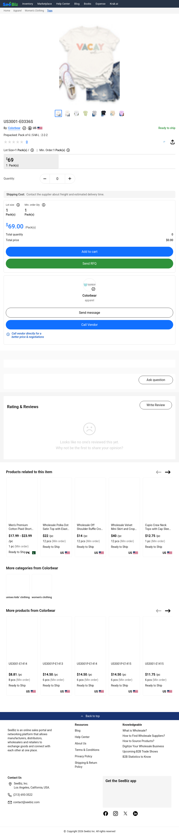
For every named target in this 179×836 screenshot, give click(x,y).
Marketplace (44, 3)
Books (87, 3)
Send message (89, 313)
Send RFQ (90, 263)
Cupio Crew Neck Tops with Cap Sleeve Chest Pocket (158, 528)
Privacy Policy (83, 756)
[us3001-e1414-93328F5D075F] (22, 638)
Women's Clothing (34, 10)
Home (7, 10)
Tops (49, 10)
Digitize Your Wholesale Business (143, 746)
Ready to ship (167, 128)
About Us (80, 743)
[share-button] (172, 142)
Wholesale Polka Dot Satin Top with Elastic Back (56, 528)
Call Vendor (89, 325)
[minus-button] (45, 178)
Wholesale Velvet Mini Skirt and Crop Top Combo (123, 528)
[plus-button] (70, 178)
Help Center (63, 3)
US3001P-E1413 (53, 663)
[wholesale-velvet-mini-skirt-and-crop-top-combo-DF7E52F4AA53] (124, 500)
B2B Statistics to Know (137, 756)
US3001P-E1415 (121, 663)
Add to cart (89, 252)
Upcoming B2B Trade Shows (140, 751)
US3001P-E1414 (87, 663)
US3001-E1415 (154, 663)
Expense (100, 3)
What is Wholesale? (135, 730)
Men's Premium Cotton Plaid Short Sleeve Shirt (20, 528)
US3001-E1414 (18, 663)
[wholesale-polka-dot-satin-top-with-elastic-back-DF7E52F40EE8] (56, 500)
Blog (77, 3)
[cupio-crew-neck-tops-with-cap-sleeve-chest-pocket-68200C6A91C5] (158, 500)
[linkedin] (135, 813)
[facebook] (106, 813)
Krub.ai (114, 3)
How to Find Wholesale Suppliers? (144, 735)
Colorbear (14, 128)
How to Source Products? (138, 741)
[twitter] (126, 813)
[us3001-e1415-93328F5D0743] (158, 638)
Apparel (17, 10)
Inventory (27, 3)
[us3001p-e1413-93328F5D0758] (56, 638)
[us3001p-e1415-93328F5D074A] (124, 638)
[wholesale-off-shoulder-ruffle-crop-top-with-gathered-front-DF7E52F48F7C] (90, 500)
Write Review (156, 405)
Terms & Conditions (87, 749)
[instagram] (116, 813)
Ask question (155, 380)
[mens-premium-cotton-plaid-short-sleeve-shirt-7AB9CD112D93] (22, 500)
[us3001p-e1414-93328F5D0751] (90, 638)
